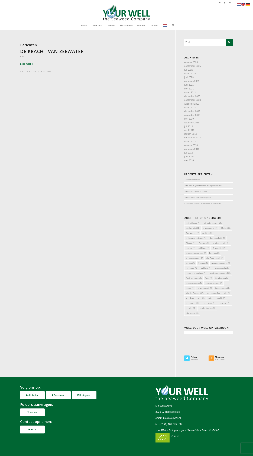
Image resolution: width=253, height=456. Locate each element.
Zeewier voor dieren (192, 180)
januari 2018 (190, 134)
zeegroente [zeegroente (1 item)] (209, 303)
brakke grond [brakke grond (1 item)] (210, 228)
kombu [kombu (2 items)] (190, 263)
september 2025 (192, 66)
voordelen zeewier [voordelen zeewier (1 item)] (195, 298)
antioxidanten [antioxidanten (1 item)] (193, 223)
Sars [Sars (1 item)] (208, 278)
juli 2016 (188, 152)
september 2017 (192, 137)
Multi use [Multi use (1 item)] (206, 268)
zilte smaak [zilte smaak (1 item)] (192, 313)
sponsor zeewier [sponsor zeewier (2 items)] (213, 283)
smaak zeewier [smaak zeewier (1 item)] (194, 283)
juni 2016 (189, 156)
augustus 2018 (191, 122)
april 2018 (189, 130)
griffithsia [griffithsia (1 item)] (204, 248)
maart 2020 (190, 107)
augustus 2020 (191, 103)
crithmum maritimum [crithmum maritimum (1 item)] (196, 238)
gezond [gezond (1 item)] (190, 248)
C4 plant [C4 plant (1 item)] (225, 228)
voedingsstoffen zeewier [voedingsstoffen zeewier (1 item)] (218, 293)
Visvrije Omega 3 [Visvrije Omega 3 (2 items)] (194, 293)
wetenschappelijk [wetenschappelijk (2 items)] (216, 298)
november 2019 (192, 115)
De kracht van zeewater (52, 51)
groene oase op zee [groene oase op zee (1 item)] (196, 253)
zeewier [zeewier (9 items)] (190, 308)
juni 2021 (189, 84)
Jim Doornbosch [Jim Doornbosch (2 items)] (214, 258)
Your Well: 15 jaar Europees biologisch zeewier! (203, 186)
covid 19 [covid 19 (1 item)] (207, 233)
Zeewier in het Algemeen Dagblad (197, 197)
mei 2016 (189, 160)
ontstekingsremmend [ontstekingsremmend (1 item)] (220, 273)
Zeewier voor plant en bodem (195, 191)
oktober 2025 (191, 62)
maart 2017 (190, 141)
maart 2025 (190, 73)
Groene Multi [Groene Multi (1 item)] (219, 248)
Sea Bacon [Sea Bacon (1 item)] (221, 278)
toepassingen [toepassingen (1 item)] (222, 288)
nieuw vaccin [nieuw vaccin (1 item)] (222, 268)
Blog (22, 56)
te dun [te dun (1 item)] (190, 288)
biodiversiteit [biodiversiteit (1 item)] (193, 228)
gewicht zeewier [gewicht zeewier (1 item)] (221, 243)
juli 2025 (188, 69)
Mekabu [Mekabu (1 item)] (203, 263)
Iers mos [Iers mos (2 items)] (214, 253)
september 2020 (192, 100)
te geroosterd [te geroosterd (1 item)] (204, 288)
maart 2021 (190, 92)
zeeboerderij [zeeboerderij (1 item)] (192, 303)
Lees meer (27, 64)
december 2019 (192, 111)
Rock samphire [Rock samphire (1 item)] (194, 278)
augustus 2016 (191, 149)
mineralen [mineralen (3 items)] (191, 268)
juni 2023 (189, 77)
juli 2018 (188, 126)
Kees (49, 71)
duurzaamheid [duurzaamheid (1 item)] (217, 238)
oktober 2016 (191, 145)
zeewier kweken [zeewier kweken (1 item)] (207, 308)
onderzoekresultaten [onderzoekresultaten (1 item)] (196, 273)
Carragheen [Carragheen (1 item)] (192, 233)
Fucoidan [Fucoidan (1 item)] (204, 243)
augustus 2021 (191, 81)
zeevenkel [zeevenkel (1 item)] (224, 303)
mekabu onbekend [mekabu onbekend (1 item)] (220, 263)
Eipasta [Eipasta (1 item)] (190, 243)
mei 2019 (189, 118)
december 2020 (192, 96)
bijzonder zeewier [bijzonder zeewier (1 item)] (213, 223)
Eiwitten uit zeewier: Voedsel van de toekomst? (202, 203)
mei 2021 (189, 88)
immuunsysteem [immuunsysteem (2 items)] (194, 258)
